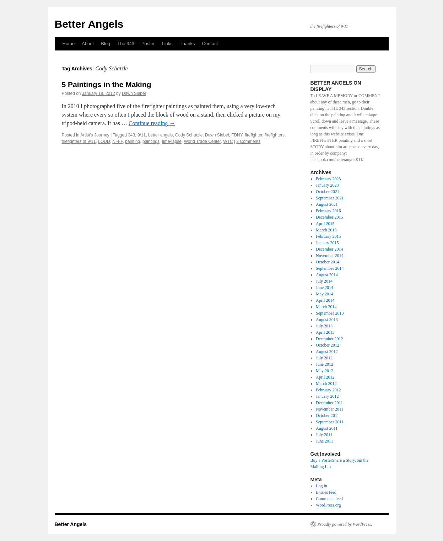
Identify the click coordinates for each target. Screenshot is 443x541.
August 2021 (327, 204)
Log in (321, 485)
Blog (105, 43)
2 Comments (248, 141)
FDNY (236, 135)
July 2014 (324, 281)
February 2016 (328, 210)
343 (131, 135)
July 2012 (324, 357)
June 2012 (324, 364)
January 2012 (327, 396)
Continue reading (152, 123)
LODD (104, 141)
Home (69, 43)
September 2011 (330, 421)
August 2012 (327, 351)
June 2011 (324, 441)
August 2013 (327, 319)
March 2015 (326, 229)
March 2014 (326, 306)
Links (167, 43)
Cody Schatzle (188, 135)
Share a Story (343, 460)
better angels (160, 135)
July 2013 (324, 325)
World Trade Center (202, 141)
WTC (228, 141)
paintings (151, 141)
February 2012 (328, 389)
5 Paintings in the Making (106, 84)
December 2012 (329, 338)
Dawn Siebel (134, 93)
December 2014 (329, 249)
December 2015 (329, 217)
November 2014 (330, 255)
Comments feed (329, 498)
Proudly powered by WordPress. (345, 524)
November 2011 (329, 409)
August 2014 (327, 274)
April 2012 (325, 377)
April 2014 (325, 300)
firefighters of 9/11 (79, 141)
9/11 (141, 135)
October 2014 (327, 261)
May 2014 (324, 293)
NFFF (117, 141)
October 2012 (327, 345)
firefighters (275, 135)
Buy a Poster (321, 460)
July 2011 (324, 434)
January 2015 (327, 242)
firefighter (253, 135)
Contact (210, 43)
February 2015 (328, 236)
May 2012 (324, 370)
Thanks (187, 43)
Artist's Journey (94, 135)
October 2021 (327, 191)
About (88, 43)
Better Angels (89, 24)
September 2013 (330, 313)
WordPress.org (328, 505)
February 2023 (328, 178)
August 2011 (326, 428)
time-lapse (172, 141)
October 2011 (327, 415)
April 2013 (325, 332)
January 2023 (327, 185)
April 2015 (325, 223)
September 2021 (330, 197)
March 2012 (326, 383)
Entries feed (326, 492)
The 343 (125, 43)
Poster (148, 43)
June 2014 (324, 287)
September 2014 (330, 268)
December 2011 (329, 402)
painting (132, 141)
